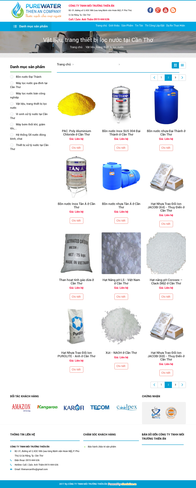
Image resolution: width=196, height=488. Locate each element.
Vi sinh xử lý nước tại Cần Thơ (29, 116)
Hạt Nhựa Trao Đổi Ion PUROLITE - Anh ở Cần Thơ (76, 354)
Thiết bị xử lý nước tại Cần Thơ (29, 147)
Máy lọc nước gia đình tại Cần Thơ (28, 85)
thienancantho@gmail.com (34, 469)
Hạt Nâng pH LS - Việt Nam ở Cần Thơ (121, 281)
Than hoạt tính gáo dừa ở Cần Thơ (76, 281)
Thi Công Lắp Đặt (154, 25)
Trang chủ (101, 25)
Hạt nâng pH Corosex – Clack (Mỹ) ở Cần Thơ (166, 281)
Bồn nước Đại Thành (25, 76)
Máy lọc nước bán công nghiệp (27, 95)
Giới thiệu (114, 25)
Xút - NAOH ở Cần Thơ (121, 352)
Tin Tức (139, 25)
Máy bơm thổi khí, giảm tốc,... (27, 126)
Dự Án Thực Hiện (175, 25)
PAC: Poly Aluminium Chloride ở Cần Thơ (76, 132)
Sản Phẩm (127, 25)
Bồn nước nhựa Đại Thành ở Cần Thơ (166, 132)
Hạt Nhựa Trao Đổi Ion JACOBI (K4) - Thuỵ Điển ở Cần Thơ (166, 207)
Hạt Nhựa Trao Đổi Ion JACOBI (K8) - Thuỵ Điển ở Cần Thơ (166, 356)
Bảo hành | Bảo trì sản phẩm (102, 446)
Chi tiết (76, 147)
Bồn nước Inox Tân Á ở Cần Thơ (76, 205)
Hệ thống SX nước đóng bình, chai (28, 137)
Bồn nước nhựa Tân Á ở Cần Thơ (121, 205)
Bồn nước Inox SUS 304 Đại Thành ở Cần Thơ (121, 132)
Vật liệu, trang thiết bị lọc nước (105, 47)
